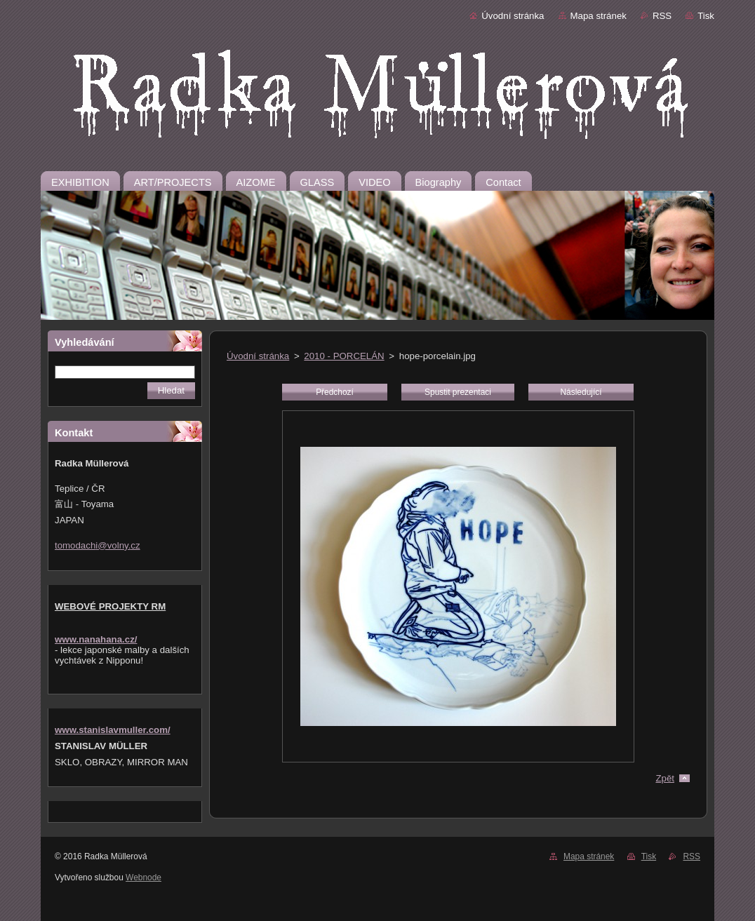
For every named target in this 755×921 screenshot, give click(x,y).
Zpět (664, 778)
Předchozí (335, 392)
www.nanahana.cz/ (96, 639)
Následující (580, 392)
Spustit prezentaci (458, 392)
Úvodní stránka (512, 16)
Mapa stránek (598, 16)
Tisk (705, 16)
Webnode (143, 877)
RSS (662, 16)
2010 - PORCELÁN (344, 356)
